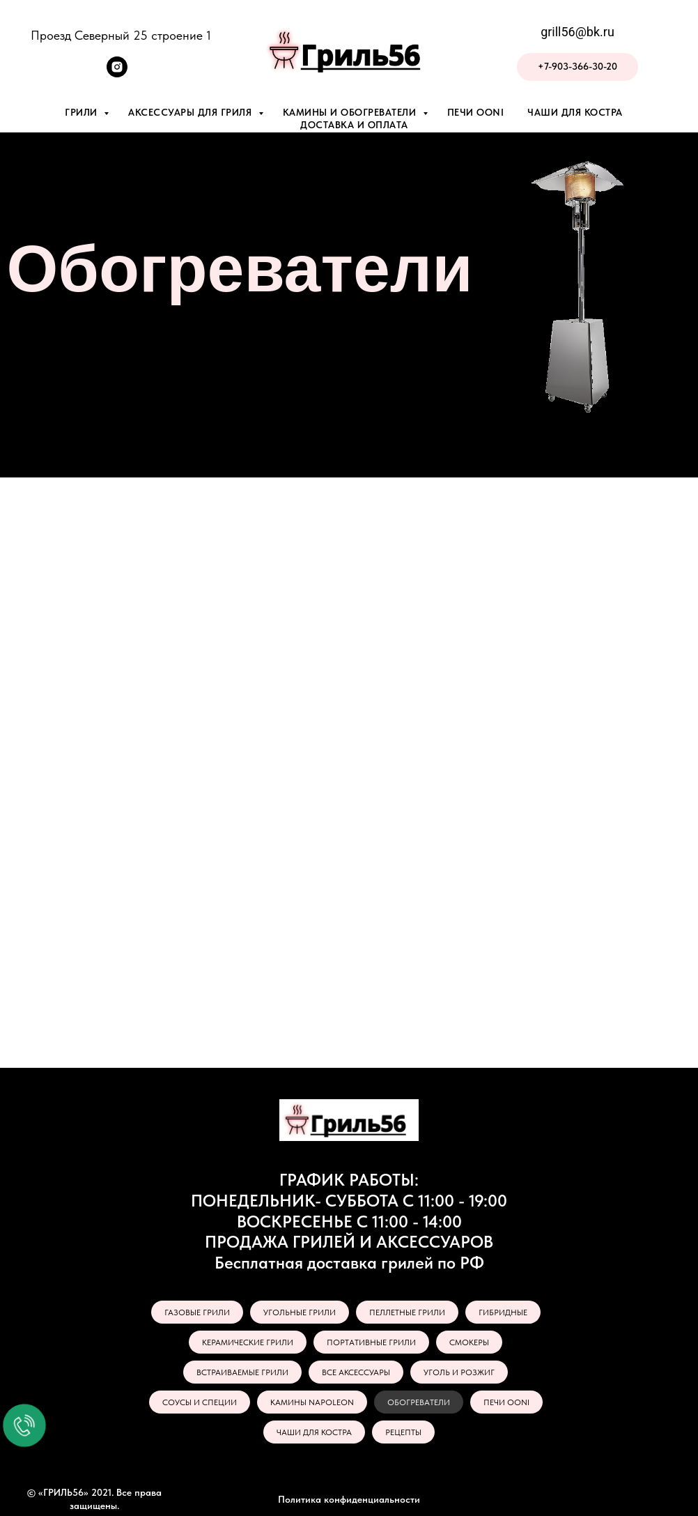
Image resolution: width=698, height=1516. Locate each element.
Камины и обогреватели (351, 112)
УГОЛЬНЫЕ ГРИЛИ (299, 1312)
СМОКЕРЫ (469, 1342)
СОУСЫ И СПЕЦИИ (199, 1402)
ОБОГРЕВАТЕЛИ (418, 1402)
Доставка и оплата (354, 124)
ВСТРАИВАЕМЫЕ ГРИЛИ (242, 1372)
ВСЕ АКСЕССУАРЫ (356, 1372)
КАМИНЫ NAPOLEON (312, 1402)
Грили (82, 112)
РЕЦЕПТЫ (403, 1432)
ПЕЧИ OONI (506, 1402)
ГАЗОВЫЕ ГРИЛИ (197, 1312)
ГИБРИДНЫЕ (503, 1312)
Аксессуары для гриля (191, 112)
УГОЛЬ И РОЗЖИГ (459, 1372)
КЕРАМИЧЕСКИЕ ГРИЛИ (247, 1342)
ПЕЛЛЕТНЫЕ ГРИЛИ (407, 1312)
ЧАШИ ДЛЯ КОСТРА (314, 1432)
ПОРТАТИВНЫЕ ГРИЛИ (371, 1342)
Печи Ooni (475, 112)
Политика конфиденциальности (349, 1499)
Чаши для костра (575, 112)
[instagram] (117, 73)
